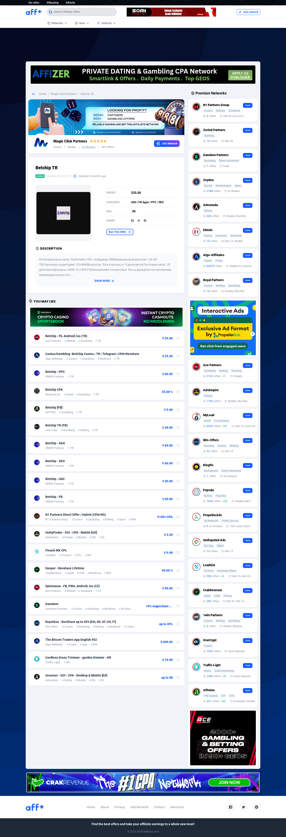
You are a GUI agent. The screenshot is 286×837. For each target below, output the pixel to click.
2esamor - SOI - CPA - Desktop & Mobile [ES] (76, 675)
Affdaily (70, 2)
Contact (159, 807)
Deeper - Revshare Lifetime (64, 568)
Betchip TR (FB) (56, 425)
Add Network (139, 807)
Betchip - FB (54, 497)
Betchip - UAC (55, 479)
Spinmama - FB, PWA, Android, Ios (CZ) (72, 586)
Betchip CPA (54, 389)
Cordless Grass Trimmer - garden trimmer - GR (78, 657)
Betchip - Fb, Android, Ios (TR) (66, 336)
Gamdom (51, 604)
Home (42, 94)
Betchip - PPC (55, 372)
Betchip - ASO (55, 443)
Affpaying (53, 2)
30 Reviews (88, 147)
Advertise (177, 807)
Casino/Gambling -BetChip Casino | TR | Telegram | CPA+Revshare (92, 354)
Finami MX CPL (56, 550)
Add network (248, 12)
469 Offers (107, 147)
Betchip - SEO (55, 461)
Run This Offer (120, 232)
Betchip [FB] (54, 407)
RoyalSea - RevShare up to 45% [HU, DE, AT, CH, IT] (80, 622)
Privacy (119, 807)
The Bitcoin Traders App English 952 (71, 639)
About (105, 807)
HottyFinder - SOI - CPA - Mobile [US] (71, 532)
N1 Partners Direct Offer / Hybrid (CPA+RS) (75, 514)
